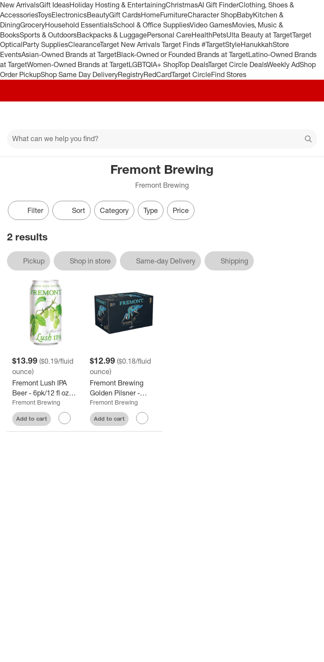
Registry (130, 74)
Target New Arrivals (131, 44)
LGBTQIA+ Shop (153, 64)
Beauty (98, 14)
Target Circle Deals (237, 64)
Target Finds (181, 44)
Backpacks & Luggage (112, 34)
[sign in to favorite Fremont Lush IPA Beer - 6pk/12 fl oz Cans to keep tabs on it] (64, 418)
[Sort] (71, 210)
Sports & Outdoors (48, 34)
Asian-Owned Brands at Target (68, 54)
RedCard (157, 74)
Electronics (69, 14)
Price (181, 210)
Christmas (182, 4)
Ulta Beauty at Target (259, 34)
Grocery (32, 24)
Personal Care (169, 34)
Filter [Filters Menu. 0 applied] (28, 210)
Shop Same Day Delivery (79, 74)
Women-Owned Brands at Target (78, 64)
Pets (219, 34)
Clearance (84, 44)
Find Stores (228, 74)
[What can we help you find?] (162, 139)
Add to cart (31, 418)
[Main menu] (18, 115)
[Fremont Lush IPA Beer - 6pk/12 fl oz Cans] (45, 388)
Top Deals (193, 64)
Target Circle (191, 74)
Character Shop (212, 14)
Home (150, 14)
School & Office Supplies (151, 24)
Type (150, 210)
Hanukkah (257, 44)
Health (201, 34)
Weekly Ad (283, 64)
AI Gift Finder (218, 4)
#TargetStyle (221, 44)
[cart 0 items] (305, 115)
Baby (245, 14)
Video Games (211, 24)
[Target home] (162, 115)
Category (114, 210)
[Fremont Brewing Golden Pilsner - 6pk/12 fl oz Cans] (123, 388)
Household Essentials (79, 24)
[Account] (283, 115)
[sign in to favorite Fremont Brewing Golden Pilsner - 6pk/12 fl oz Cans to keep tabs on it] (142, 418)
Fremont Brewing (36, 402)
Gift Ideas (54, 4)
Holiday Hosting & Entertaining (117, 4)
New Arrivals (19, 4)
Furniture (174, 14)
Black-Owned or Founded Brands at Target (182, 54)
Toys (44, 14)
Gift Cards (125, 14)
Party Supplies (45, 44)
